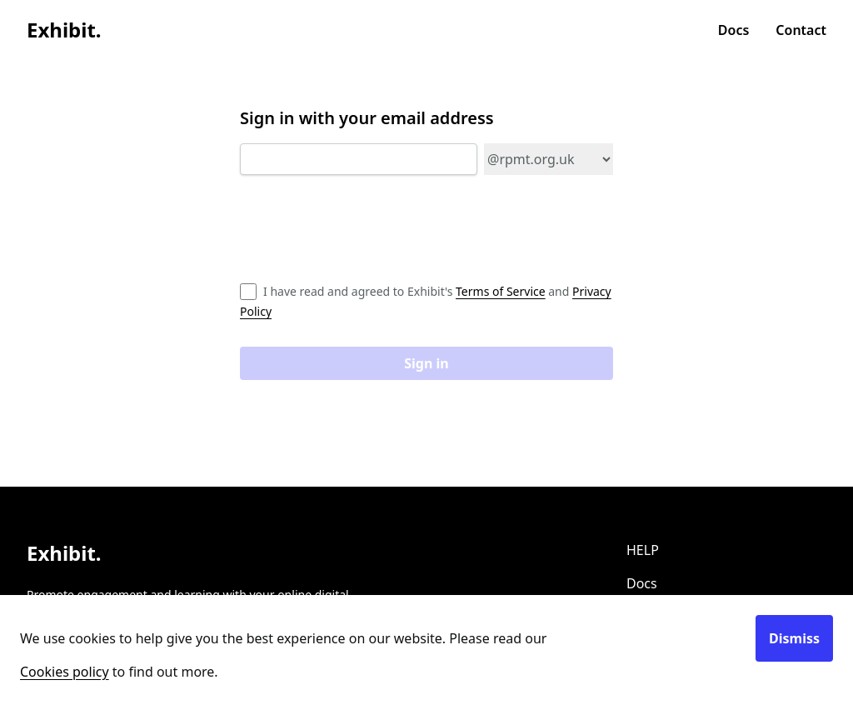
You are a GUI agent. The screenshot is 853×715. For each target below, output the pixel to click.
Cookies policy (64, 671)
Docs (734, 30)
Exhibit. (64, 29)
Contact (801, 30)
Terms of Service (501, 291)
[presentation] (366, 234)
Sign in (426, 363)
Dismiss (794, 638)
